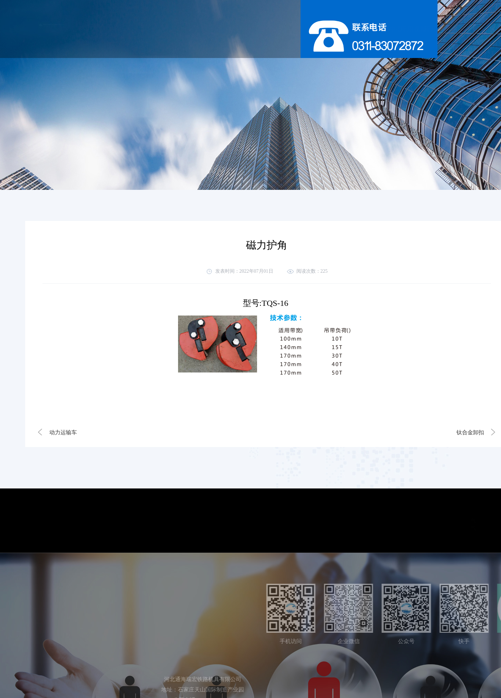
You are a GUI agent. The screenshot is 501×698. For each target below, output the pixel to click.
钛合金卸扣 (470, 432)
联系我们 (395, 29)
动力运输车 (63, 432)
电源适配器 (437, 521)
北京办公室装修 (455, 528)
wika (423, 528)
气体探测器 (401, 521)
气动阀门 (398, 528)
